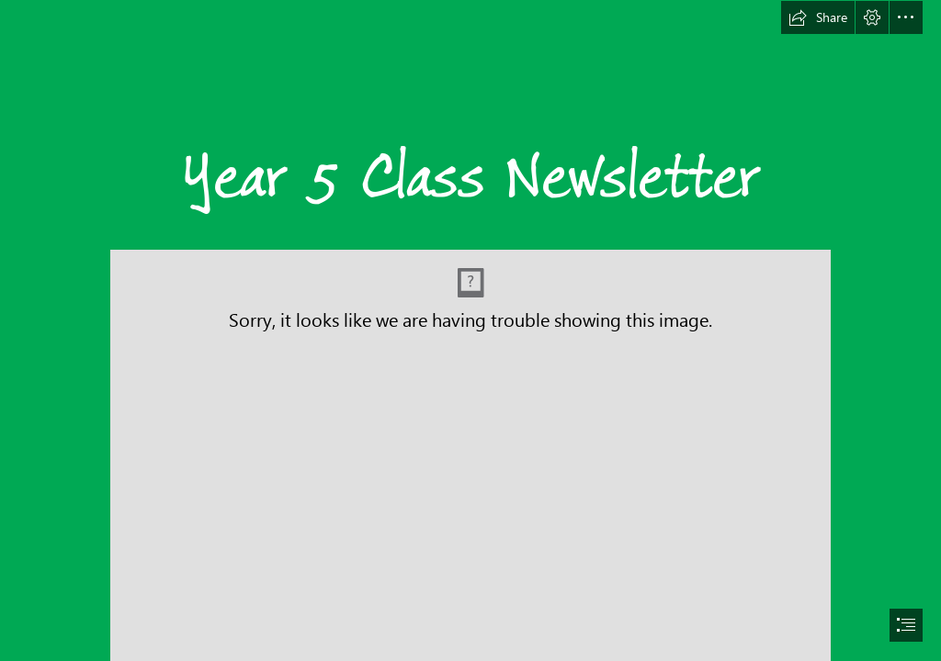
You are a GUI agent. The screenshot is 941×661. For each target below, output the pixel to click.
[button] (818, 17)
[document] (470, 330)
